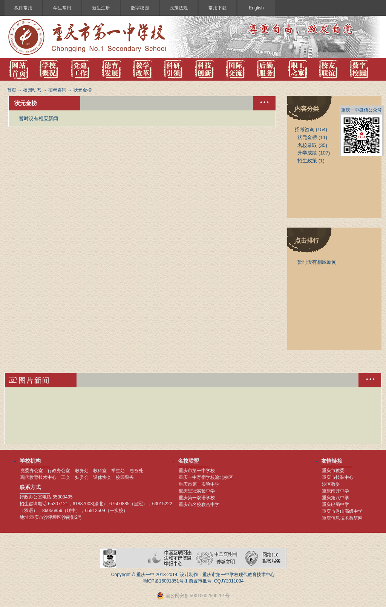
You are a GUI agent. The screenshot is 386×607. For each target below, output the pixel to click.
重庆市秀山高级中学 (342, 511)
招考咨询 (57, 90)
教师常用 (23, 8)
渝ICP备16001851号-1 (165, 581)
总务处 (136, 470)
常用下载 (217, 8)
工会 (65, 477)
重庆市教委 (333, 470)
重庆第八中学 (335, 497)
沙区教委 (331, 484)
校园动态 (32, 90)
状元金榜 (83, 90)
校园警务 (125, 477)
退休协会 (102, 477)
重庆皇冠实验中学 (197, 491)
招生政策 (307, 161)
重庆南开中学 (335, 491)
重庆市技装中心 (338, 477)
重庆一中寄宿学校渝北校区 (206, 477)
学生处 (118, 470)
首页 (11, 90)
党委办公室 (31, 470)
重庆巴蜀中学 (335, 504)
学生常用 (62, 8)
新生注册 (101, 8)
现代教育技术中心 (38, 477)
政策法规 (179, 8)
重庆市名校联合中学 (199, 504)
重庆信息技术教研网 (342, 518)
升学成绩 (307, 153)
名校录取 (307, 145)
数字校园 (140, 8)
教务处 (82, 470)
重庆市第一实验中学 (199, 484)
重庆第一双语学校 (197, 497)
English (256, 8)
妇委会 (82, 477)
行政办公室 (58, 470)
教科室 (100, 470)
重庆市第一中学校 (197, 470)
